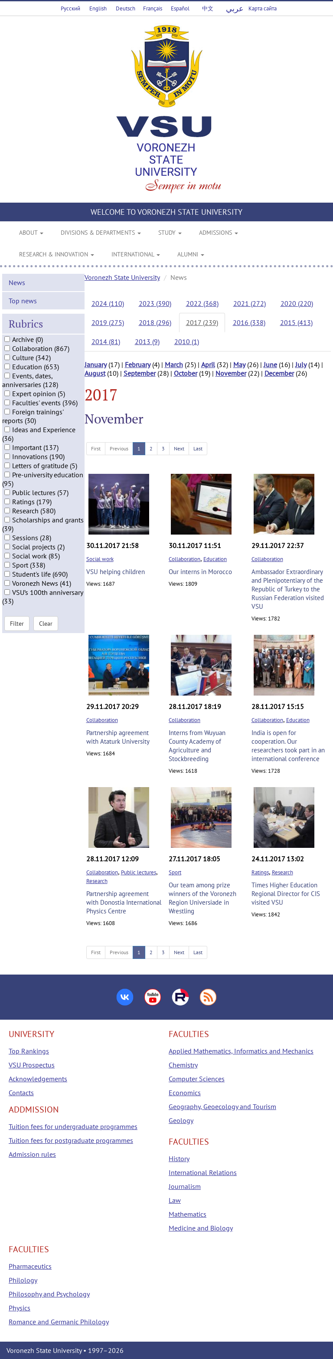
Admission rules (32, 1154)
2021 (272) (249, 303)
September (140, 373)
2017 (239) (202, 322)
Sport (175, 872)
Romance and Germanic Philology (59, 1321)
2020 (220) (297, 303)
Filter (17, 623)
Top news (23, 300)
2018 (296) (155, 322)
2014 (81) (105, 341)
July (301, 364)
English (98, 8)
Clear (45, 623)
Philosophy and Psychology (49, 1294)
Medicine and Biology (201, 1228)
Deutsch (125, 8)
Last (197, 448)
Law (175, 1200)
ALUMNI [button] (190, 254)
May (239, 364)
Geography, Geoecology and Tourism (222, 1106)
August (95, 373)
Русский (70, 8)
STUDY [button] (170, 232)
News (17, 282)
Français (152, 8)
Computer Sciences (197, 1078)
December (279, 373)
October (185, 373)
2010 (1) (186, 341)
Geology (181, 1120)
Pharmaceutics (30, 1266)
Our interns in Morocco (200, 572)
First (96, 448)
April (208, 364)
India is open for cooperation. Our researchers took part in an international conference (288, 746)
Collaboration (184, 559)
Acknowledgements (38, 1078)
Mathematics (187, 1214)
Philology (23, 1280)
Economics (185, 1092)
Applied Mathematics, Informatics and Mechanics (241, 1051)
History (179, 1158)
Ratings (260, 872)
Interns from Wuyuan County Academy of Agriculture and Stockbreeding (197, 746)
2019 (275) (107, 322)
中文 (207, 8)
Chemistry (183, 1064)
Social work (100, 559)
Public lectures (138, 872)
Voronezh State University (122, 277)
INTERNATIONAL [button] (135, 254)
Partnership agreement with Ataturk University (118, 737)
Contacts (21, 1092)
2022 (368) (202, 303)
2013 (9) (147, 341)
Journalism (185, 1186)
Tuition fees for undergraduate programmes (73, 1126)
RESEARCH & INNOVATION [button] (56, 254)
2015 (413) (296, 322)
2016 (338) (249, 322)
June (270, 364)
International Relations (203, 1172)
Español (180, 8)
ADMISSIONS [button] (218, 232)
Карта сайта (262, 8)
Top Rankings (29, 1051)
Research (97, 881)
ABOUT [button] (31, 232)
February (137, 364)
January (96, 364)
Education (215, 559)
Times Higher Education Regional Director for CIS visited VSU (285, 893)
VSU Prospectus (32, 1064)
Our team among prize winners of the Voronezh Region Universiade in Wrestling (202, 898)
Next (179, 448)
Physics (19, 1307)
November (230, 373)
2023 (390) (155, 303)
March (174, 364)
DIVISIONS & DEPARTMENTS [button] (101, 232)
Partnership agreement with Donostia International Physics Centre (123, 902)
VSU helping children (115, 572)
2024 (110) (107, 303)
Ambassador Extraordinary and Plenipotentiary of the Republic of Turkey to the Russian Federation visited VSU (287, 589)
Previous (119, 448)
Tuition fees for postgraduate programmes (71, 1140)
